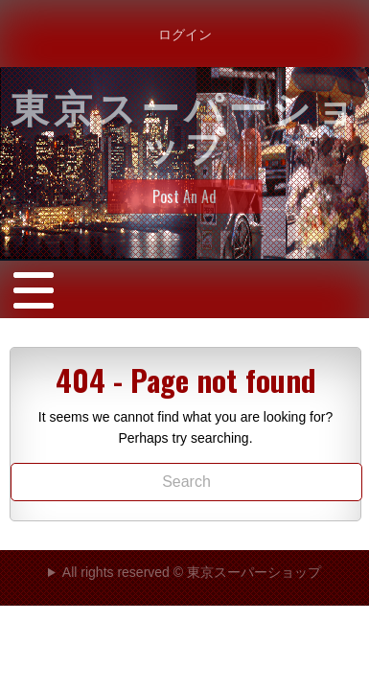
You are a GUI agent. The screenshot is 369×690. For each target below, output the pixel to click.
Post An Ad (184, 196)
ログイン (185, 33)
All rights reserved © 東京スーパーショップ (191, 572)
